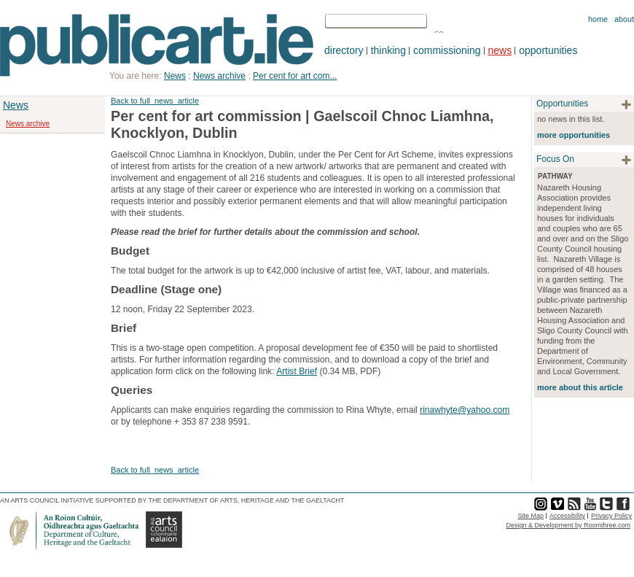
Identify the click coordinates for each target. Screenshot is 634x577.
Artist (287, 371)
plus (626, 104)
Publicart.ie (157, 45)
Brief (308, 371)
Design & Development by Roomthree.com (568, 525)
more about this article (580, 387)
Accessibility (567, 515)
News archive (28, 124)
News (15, 105)
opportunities (548, 50)
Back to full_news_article (155, 100)
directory (344, 50)
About (624, 19)
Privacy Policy (611, 515)
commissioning (447, 50)
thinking (388, 50)
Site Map (530, 515)
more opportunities (573, 135)
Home (598, 19)
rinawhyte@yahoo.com (464, 410)
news (500, 50)
